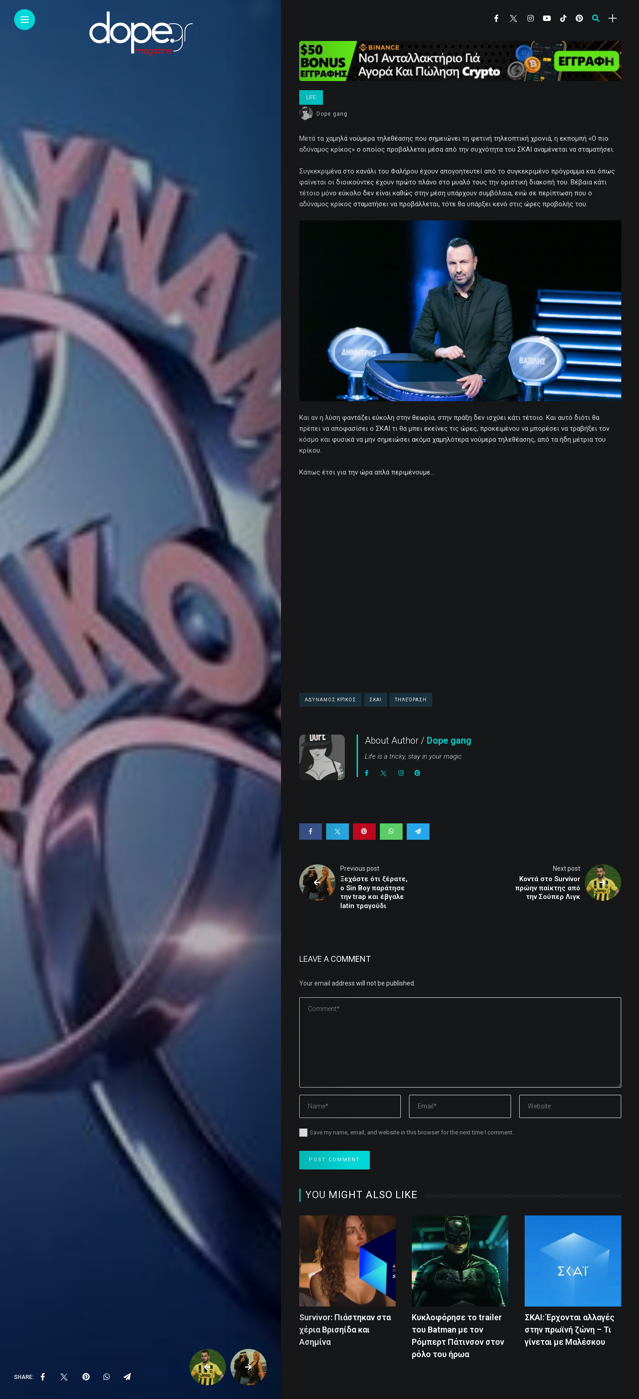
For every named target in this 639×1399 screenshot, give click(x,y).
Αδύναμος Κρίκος (330, 699)
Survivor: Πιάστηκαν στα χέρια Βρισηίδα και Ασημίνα (345, 1329)
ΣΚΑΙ (375, 699)
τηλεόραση (411, 699)
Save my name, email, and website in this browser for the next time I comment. (412, 1132)
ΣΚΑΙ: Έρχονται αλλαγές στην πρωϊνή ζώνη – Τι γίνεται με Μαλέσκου (569, 1329)
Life (311, 97)
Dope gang (332, 114)
